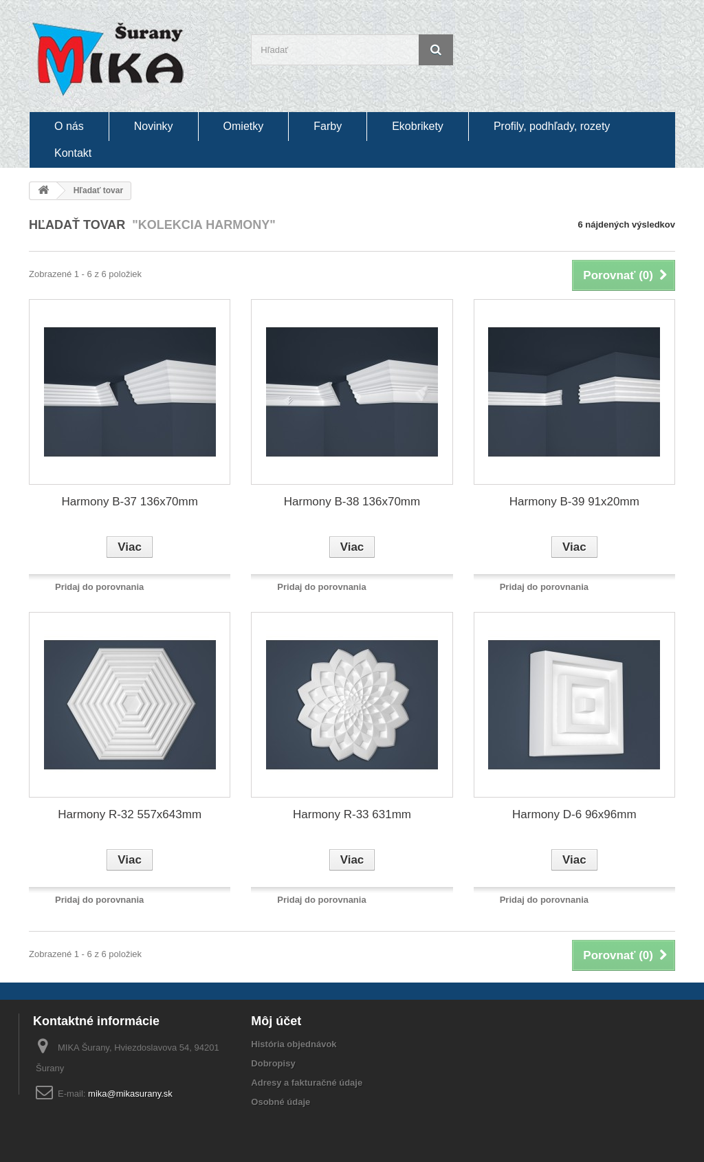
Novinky (153, 126)
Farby (328, 126)
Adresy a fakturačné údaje (306, 1082)
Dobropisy (273, 1063)
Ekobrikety (417, 126)
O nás (69, 126)
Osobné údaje (280, 1102)
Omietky (243, 126)
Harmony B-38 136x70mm (352, 501)
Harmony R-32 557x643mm (129, 814)
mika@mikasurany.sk (130, 1093)
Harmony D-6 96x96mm (574, 814)
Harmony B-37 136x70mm (129, 501)
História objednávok (293, 1044)
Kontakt (72, 153)
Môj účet (276, 1021)
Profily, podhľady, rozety (552, 126)
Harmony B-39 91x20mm (574, 501)
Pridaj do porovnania (99, 587)
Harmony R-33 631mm (352, 814)
